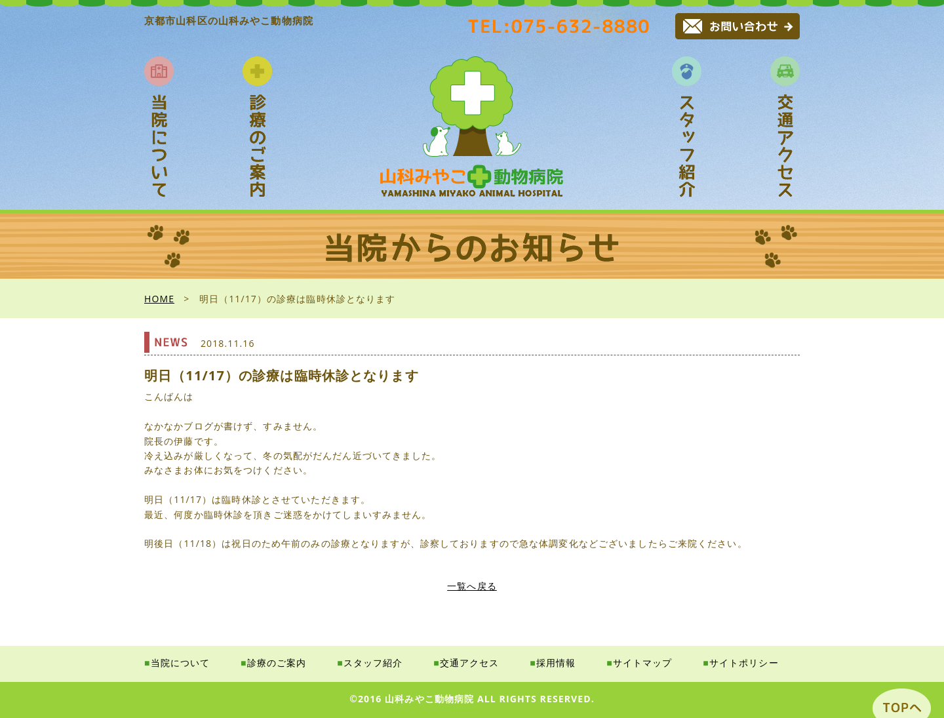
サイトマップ (643, 662)
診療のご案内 (277, 662)
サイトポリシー (744, 662)
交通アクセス (470, 662)
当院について (180, 662)
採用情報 (556, 662)
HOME (159, 298)
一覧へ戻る (472, 586)
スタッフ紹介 (373, 662)
